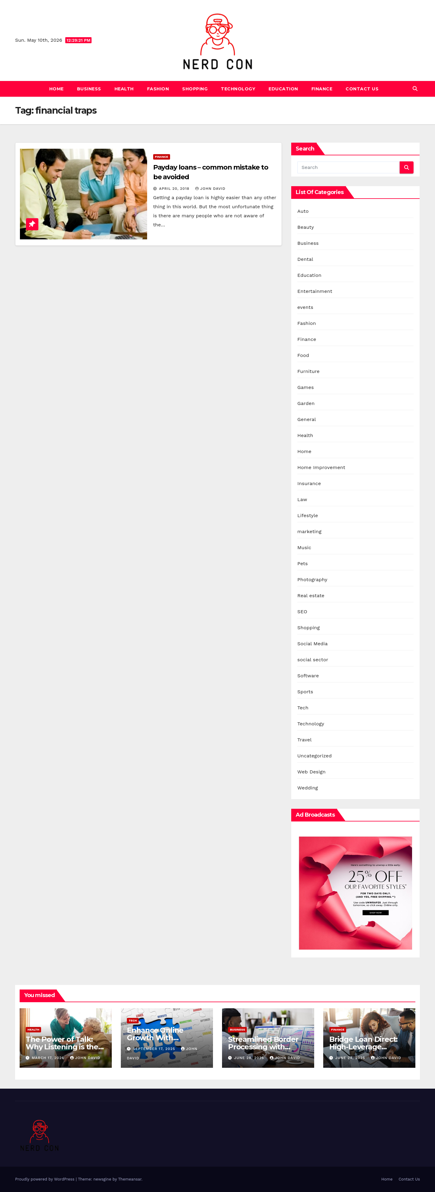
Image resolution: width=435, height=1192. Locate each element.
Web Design (311, 772)
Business (89, 89)
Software (308, 676)
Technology (238, 89)
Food (303, 355)
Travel (304, 740)
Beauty (305, 227)
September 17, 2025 (155, 1049)
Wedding (307, 788)
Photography (312, 579)
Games (305, 387)
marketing (309, 531)
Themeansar (129, 1179)
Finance (322, 89)
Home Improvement (321, 467)
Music (304, 547)
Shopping (195, 89)
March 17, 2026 (49, 1058)
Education (283, 89)
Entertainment (314, 291)
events (305, 307)
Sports (305, 692)
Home (56, 89)
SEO (302, 611)
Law (302, 499)
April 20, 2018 (175, 188)
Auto (302, 211)
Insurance (309, 483)
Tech (302, 708)
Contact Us (362, 89)
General (306, 419)
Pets (302, 563)
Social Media (312, 643)
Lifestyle (307, 515)
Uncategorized (314, 756)
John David (210, 188)
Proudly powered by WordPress (45, 1179)
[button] (415, 89)
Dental (305, 259)
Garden (305, 403)
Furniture (308, 371)
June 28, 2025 (250, 1058)
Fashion (158, 89)
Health (124, 89)
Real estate (310, 595)
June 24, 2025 (351, 1058)
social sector (312, 659)
